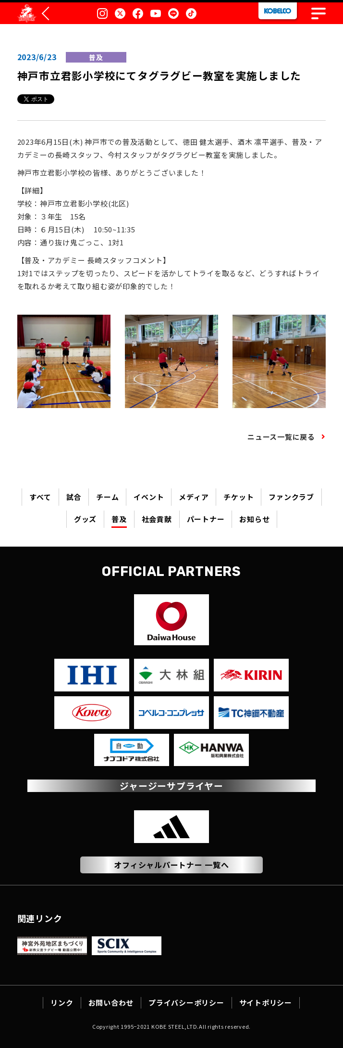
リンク (61, 1002)
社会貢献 (157, 519)
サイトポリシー (265, 1002)
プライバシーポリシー (186, 1002)
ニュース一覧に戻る (281, 437)
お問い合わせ (111, 1002)
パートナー (206, 519)
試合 (74, 497)
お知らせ (254, 519)
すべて (40, 497)
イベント (149, 497)
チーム (107, 497)
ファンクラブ (291, 497)
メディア (193, 497)
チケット (238, 497)
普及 (119, 519)
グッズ (85, 519)
